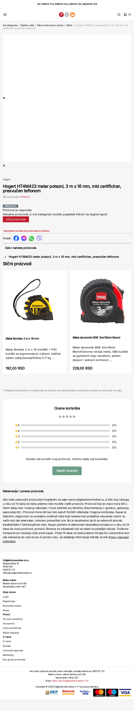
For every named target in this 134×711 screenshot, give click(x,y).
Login (6, 607)
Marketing (8, 666)
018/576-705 (75, 4)
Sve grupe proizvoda (14, 670)
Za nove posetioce (13, 630)
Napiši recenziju (67, 482)
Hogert (6, 190)
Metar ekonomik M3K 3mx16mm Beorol (96, 348)
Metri (69, 25)
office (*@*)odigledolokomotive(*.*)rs (70, 691)
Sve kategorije (10, 25)
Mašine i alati (27, 25)
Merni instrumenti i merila (50, 25)
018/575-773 (47, 4)
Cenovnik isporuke (13, 661)
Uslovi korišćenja (12, 639)
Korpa (6, 621)
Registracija (9, 612)
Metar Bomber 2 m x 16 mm (22, 349)
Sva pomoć (9, 634)
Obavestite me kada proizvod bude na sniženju (26, 242)
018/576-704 (61, 4)
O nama (7, 652)
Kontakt (7, 657)
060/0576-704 (89, 4)
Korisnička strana (12, 616)
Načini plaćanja (11, 643)
